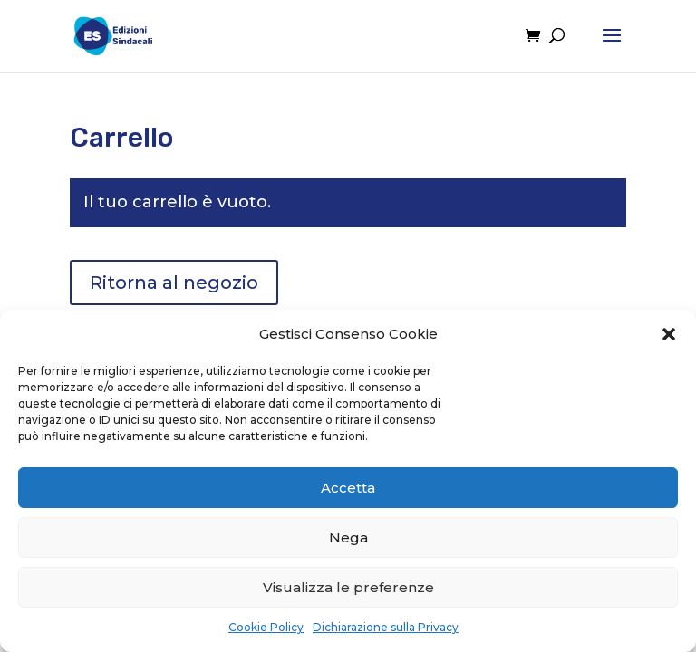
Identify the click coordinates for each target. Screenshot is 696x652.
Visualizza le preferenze (348, 587)
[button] (669, 334)
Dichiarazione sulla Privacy (386, 627)
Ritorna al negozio (174, 282)
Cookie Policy (266, 627)
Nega (348, 537)
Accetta (348, 487)
